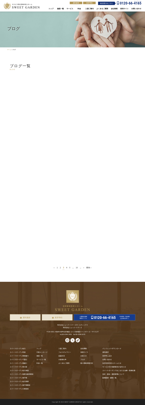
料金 (79, 9)
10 (77, 267)
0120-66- (130, 3)
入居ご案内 (62, 348)
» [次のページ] (83, 267)
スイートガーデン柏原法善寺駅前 (21, 374)
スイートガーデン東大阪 (18, 367)
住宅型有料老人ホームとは (111, 363)
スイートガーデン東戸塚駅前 (20, 385)
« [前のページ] (54, 267)
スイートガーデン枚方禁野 (19, 381)
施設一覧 (60, 9)
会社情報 (114, 9)
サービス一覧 (41, 359)
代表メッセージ (41, 352)
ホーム (9, 49)
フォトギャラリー (64, 352)
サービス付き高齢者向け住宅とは (114, 367)
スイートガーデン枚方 (18, 348)
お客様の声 (62, 359)
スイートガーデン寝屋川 (18, 363)
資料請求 (76, 3)
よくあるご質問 (63, 363)
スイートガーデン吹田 (18, 352)
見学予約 (89, 3)
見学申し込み (107, 356)
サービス (69, 9)
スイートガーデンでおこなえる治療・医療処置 (118, 370)
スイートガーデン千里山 (18, 359)
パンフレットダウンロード (111, 348)
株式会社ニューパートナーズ (72, 327)
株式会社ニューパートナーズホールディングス (72, 325)
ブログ (82, 359)
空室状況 (61, 356)
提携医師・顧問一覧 (109, 378)
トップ (51, 9)
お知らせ (83, 356)
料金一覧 (39, 363)
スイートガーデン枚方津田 (19, 370)
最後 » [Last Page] (88, 267)
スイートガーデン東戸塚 (18, 378)
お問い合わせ (107, 359)
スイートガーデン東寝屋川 (19, 356)
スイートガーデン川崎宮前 (19, 389)
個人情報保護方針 (86, 363)
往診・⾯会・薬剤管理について (113, 374)
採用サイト (124, 9)
